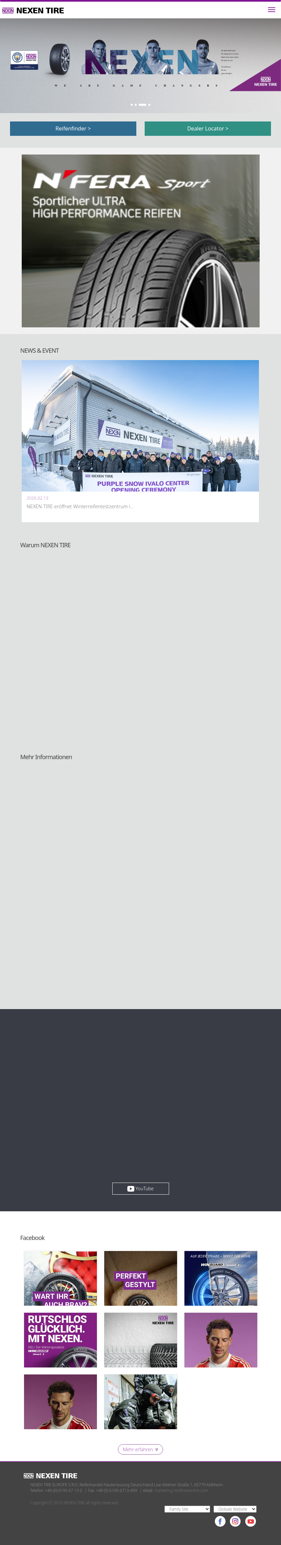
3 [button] (142, 105)
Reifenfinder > (73, 128)
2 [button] (136, 105)
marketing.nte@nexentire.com (181, 1490)
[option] (140, 65)
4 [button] (149, 105)
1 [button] (132, 105)
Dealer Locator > (208, 128)
